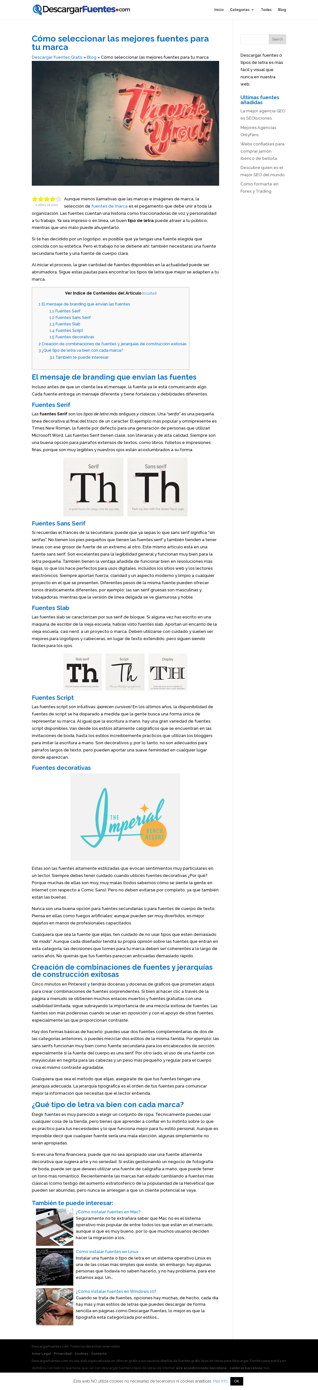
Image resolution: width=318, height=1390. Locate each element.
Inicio (219, 10)
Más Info (220, 1381)
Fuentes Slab (64, 324)
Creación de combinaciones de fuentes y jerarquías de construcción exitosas (113, 344)
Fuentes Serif (65, 311)
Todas (266, 10)
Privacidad (63, 1353)
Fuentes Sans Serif (70, 317)
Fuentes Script (66, 330)
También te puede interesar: (79, 357)
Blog (282, 10)
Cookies (81, 1353)
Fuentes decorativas (71, 337)
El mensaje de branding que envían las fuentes (84, 304)
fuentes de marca (109, 206)
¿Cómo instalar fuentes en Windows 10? (116, 1291)
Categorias (239, 10)
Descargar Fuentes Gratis (57, 57)
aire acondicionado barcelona (201, 1368)
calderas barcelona (246, 1368)
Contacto (99, 1353)
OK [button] (236, 1381)
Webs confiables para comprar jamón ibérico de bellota (262, 151)
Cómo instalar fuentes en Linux (107, 1251)
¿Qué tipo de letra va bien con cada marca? (81, 350)
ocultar (149, 293)
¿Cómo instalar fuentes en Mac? (108, 1211)
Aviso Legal (41, 1353)
